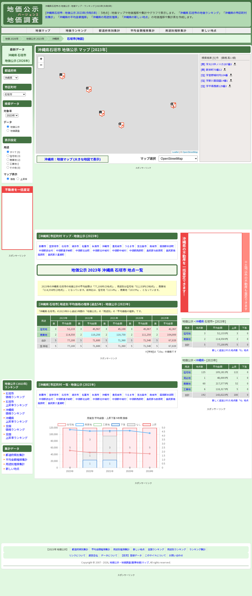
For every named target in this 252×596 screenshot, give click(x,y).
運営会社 (93, 555)
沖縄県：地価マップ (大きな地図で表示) (72, 159)
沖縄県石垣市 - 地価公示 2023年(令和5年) (71, 13)
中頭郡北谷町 (83, 250)
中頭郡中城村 (119, 250)
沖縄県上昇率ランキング (16, 419)
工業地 (187, 389)
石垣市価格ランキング (15, 395)
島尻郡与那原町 (155, 250)
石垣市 (65, 246)
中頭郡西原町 (136, 250)
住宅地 (43, 329)
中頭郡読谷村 (46, 250)
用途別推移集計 (176, 30)
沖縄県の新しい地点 (135, 17)
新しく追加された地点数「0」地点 (230, 350)
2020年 (139, 318)
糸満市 (95, 246)
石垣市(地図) (75, 39)
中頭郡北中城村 (101, 250)
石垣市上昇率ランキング (16, 403)
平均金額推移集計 (143, 30)
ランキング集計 (197, 549)
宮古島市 (142, 246)
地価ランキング (76, 30)
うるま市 (129, 246)
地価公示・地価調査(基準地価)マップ (129, 562)
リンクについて (77, 555)
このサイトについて (155, 555)
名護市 (85, 246)
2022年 (89, 318)
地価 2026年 (11, 38)
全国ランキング (156, 549)
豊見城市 (117, 246)
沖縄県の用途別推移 (105, 17)
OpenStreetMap (190, 152)
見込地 (187, 378)
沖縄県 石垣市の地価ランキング (199, 13)
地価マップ (43, 30)
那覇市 (42, 246)
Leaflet (175, 152)
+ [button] (41, 59)
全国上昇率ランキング (16, 436)
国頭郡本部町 (167, 246)
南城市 (153, 246)
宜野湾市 (53, 246)
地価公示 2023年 (35, 38)
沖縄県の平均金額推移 (73, 17)
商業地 (43, 334)
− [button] (41, 65)
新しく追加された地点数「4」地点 (230, 400)
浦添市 (75, 246)
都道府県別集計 (109, 30)
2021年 (114, 318)
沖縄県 (55, 38)
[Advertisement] (17, 316)
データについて (109, 555)
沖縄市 (105, 246)
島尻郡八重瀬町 (56, 254)
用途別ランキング (176, 549)
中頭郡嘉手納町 (64, 250)
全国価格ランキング (15, 427)
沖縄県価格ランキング (15, 411)
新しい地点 (209, 30)
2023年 (63, 318)
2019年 (165, 318)
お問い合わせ (176, 555)
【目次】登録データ (131, 555)
